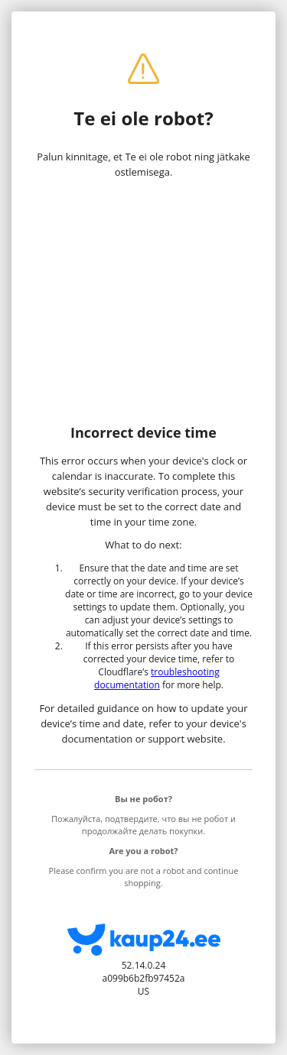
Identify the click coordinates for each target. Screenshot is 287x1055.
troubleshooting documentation (157, 678)
